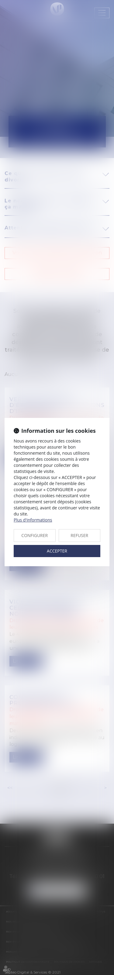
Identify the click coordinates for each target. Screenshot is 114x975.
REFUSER (79, 535)
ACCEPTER (57, 551)
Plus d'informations (33, 520)
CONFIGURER (34, 535)
